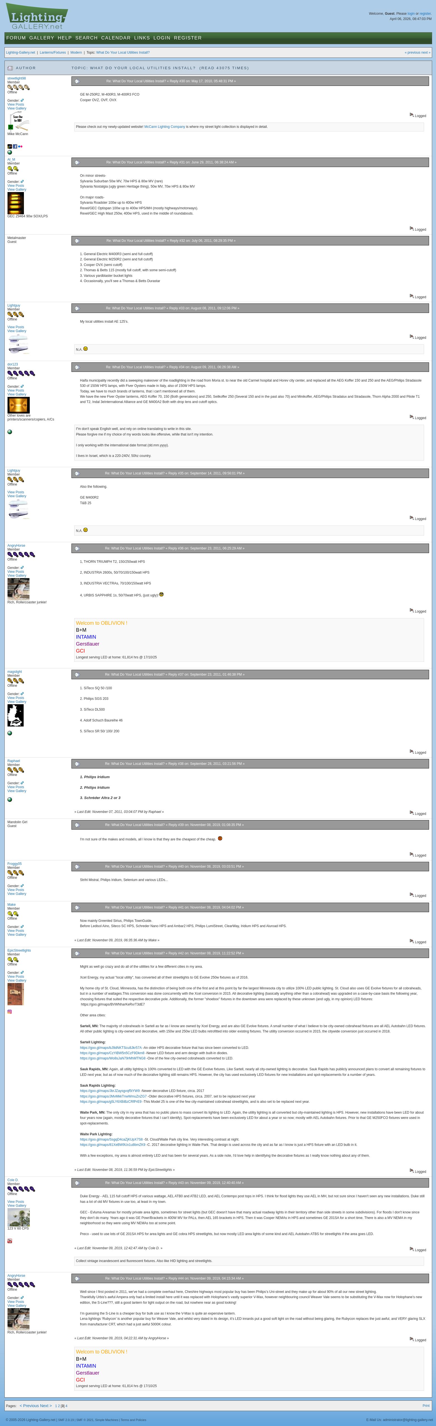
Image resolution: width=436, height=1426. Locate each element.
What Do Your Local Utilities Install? (123, 52)
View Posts (16, 104)
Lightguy (14, 305)
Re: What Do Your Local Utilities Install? (136, 81)
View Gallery (17, 108)
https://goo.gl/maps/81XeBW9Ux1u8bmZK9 (112, 1145)
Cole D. (13, 1180)
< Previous (29, 1405)
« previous (412, 52)
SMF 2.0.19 (66, 1420)
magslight (15, 672)
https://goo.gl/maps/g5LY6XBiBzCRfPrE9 (111, 1102)
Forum (16, 38)
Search (86, 38)
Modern (76, 52)
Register (188, 38)
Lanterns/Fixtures (53, 52)
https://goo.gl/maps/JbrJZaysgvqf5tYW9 (110, 1091)
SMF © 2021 (84, 1420)
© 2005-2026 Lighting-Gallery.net (30, 1420)
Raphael (14, 761)
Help (65, 38)
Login (161, 38)
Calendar (116, 38)
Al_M (11, 159)
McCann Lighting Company (164, 127)
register (425, 14)
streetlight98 (17, 78)
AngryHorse (16, 545)
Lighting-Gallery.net (20, 52)
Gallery (41, 38)
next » (425, 52)
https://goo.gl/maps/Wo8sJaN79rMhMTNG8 (113, 1058)
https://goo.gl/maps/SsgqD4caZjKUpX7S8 (111, 1139)
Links (142, 38)
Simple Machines (106, 1420)
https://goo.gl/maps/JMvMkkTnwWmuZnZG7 (113, 1096)
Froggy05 (15, 864)
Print (426, 1406)
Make (12, 905)
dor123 (13, 364)
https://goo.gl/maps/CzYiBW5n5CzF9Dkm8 (112, 1053)
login (411, 14)
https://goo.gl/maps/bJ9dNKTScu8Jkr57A (111, 1048)
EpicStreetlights (19, 950)
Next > (46, 1405)
